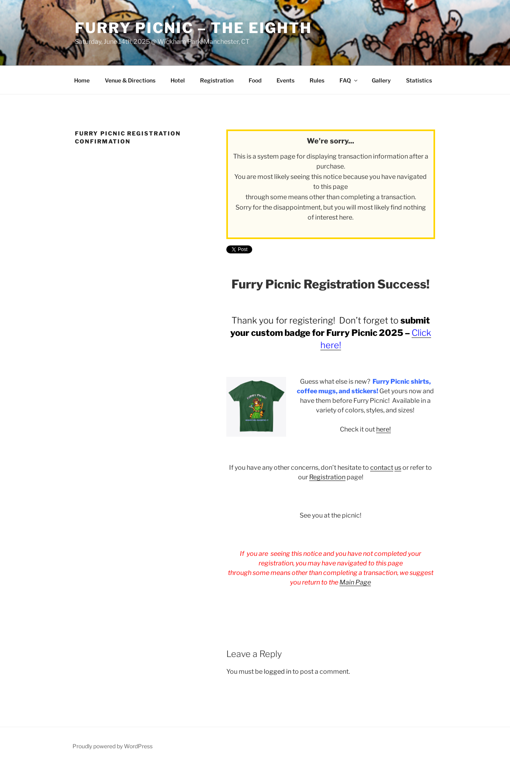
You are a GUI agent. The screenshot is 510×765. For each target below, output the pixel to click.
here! (383, 429)
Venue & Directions (130, 80)
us (397, 467)
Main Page (355, 582)
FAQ (349, 80)
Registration (216, 80)
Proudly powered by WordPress (113, 746)
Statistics (419, 80)
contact (381, 467)
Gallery (381, 80)
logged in (277, 671)
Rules (317, 80)
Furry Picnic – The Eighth (193, 28)
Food (255, 80)
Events (285, 80)
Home (82, 80)
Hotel (178, 80)
